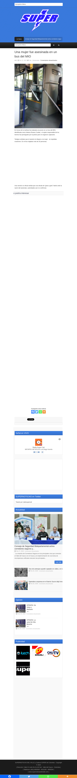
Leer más (58, 562)
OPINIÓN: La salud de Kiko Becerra (31, 622)
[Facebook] (33, 411)
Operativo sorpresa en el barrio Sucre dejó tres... (46, 581)
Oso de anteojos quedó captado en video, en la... (46, 569)
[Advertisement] (38, 164)
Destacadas (36, 60)
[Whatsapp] (40, 411)
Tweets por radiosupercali (24, 502)
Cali (30, 60)
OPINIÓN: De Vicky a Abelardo (31, 607)
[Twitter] (36, 411)
